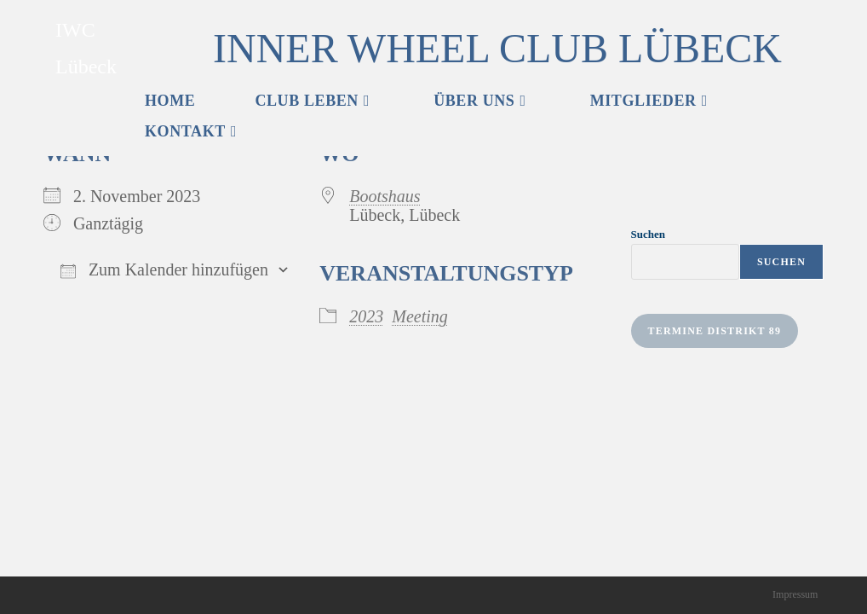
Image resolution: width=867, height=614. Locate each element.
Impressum (795, 594)
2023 (366, 316)
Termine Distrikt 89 (715, 331)
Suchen (648, 234)
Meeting (420, 316)
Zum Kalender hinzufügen (164, 269)
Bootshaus (384, 196)
